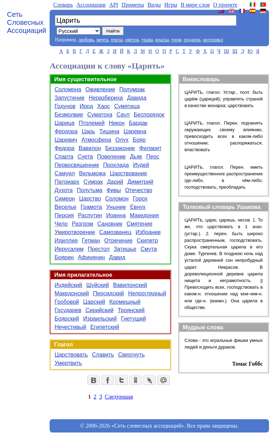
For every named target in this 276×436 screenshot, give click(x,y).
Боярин (64, 257)
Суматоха (99, 115)
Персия (64, 215)
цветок (132, 39)
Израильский (100, 319)
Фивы (114, 190)
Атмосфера (96, 140)
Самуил (65, 173)
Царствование (128, 173)
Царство (90, 199)
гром (176, 39)
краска (162, 39)
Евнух (137, 207)
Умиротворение (75, 232)
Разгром (82, 224)
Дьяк (136, 157)
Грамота (91, 207)
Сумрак (93, 182)
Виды (154, 5)
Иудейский (68, 285)
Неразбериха (106, 98)
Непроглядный (147, 293)
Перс (152, 157)
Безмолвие (69, 115)
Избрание (148, 232)
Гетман (91, 241)
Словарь (63, 5)
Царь (88, 131)
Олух (122, 140)
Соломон (117, 199)
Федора (64, 148)
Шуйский (97, 285)
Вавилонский (130, 285)
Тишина (109, 131)
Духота (64, 190)
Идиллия (66, 241)
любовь (86, 39)
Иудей (141, 165)
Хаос (103, 106)
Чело (61, 224)
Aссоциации (91, 5)
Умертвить (68, 363)
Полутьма (89, 190)
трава (147, 39)
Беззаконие (120, 148)
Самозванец (115, 232)
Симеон (65, 199)
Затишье (125, 249)
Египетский (104, 327)
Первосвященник (77, 165)
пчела (117, 39)
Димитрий (140, 182)
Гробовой (67, 302)
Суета (85, 157)
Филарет (150, 148)
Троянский (131, 310)
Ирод (86, 106)
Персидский (108, 293)
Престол (98, 249)
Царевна (135, 131)
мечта (102, 39)
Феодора (66, 131)
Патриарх (67, 182)
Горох (140, 199)
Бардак (138, 123)
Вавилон (90, 148)
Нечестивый (70, 327)
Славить (103, 355)
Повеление (111, 157)
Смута (148, 249)
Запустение (70, 98)
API (113, 5)
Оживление (100, 89)
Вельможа (92, 173)
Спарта (64, 157)
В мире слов (195, 5)
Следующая (119, 397)
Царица (64, 123)
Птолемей (91, 123)
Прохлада (116, 165)
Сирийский (100, 310)
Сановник (110, 224)
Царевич (66, 140)
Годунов (65, 106)
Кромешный (124, 302)
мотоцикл (213, 39)
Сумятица (127, 106)
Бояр (139, 140)
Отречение (118, 241)
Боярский (67, 319)
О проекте (225, 5)
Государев (68, 310)
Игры (170, 5)
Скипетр (147, 241)
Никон (117, 123)
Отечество (138, 190)
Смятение (139, 224)
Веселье (66, 207)
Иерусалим (69, 249)
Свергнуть (131, 355)
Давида (136, 98)
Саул (122, 115)
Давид (117, 257)
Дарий (115, 182)
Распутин (90, 215)
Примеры (133, 5)
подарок (192, 39)
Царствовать (71, 355)
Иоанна (116, 215)
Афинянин (91, 257)
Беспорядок (149, 115)
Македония (144, 215)
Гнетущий (133, 319)
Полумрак (132, 89)
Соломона (68, 89)
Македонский (72, 293)
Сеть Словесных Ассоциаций (26, 22)
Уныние (116, 207)
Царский (94, 302)
